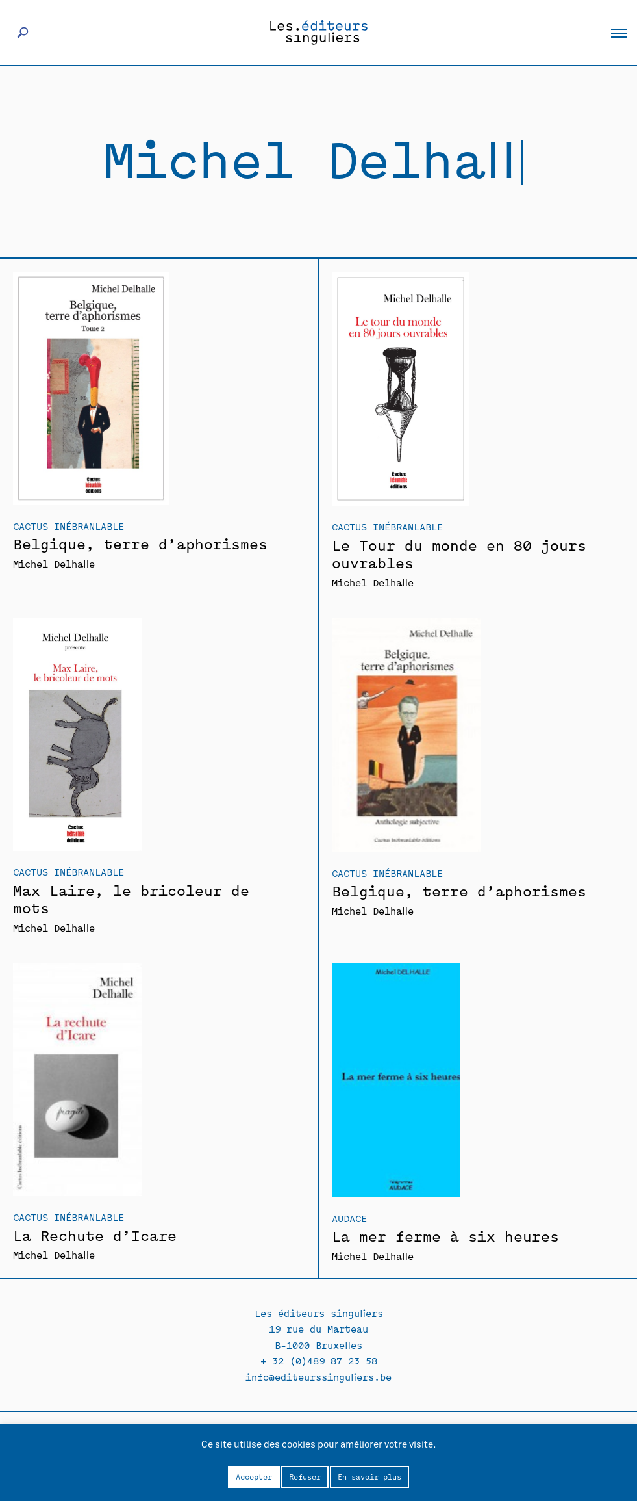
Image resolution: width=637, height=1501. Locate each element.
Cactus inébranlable (68, 525)
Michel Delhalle (54, 563)
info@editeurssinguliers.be (318, 1376)
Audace (349, 1218)
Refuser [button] (305, 1476)
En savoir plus (369, 1476)
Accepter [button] (254, 1476)
